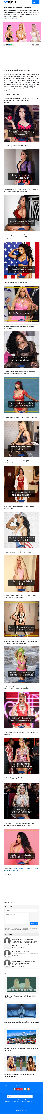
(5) (19, 957)
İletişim (15, 1085)
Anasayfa (6, 1085)
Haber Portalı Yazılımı (22, 1110)
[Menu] (37, 2)
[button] (33, 44)
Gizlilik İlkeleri (22, 1085)
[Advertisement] (21, 57)
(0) (19, 947)
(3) (19, 966)
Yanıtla (14, 947)
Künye (11, 1085)
